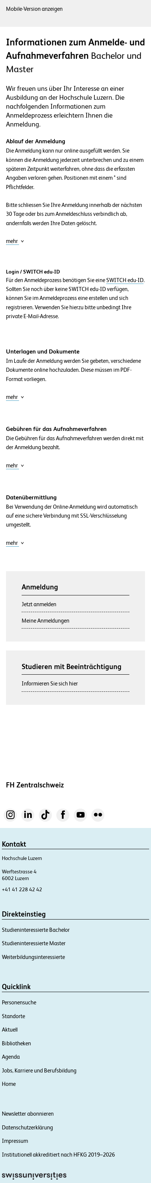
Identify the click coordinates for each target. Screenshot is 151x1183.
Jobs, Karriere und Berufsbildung (39, 1070)
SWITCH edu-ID (125, 280)
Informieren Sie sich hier (50, 683)
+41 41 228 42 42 (22, 889)
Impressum (15, 1141)
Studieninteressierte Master (34, 943)
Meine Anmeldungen (45, 620)
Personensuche (19, 1002)
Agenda (11, 1056)
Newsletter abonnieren (28, 1113)
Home (9, 1084)
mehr (15, 241)
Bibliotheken (16, 1043)
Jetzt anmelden (39, 604)
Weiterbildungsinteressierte (33, 957)
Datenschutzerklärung (27, 1127)
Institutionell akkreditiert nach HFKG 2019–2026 (58, 1154)
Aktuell (10, 1029)
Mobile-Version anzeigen (34, 9)
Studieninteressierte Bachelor (36, 930)
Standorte (13, 1016)
